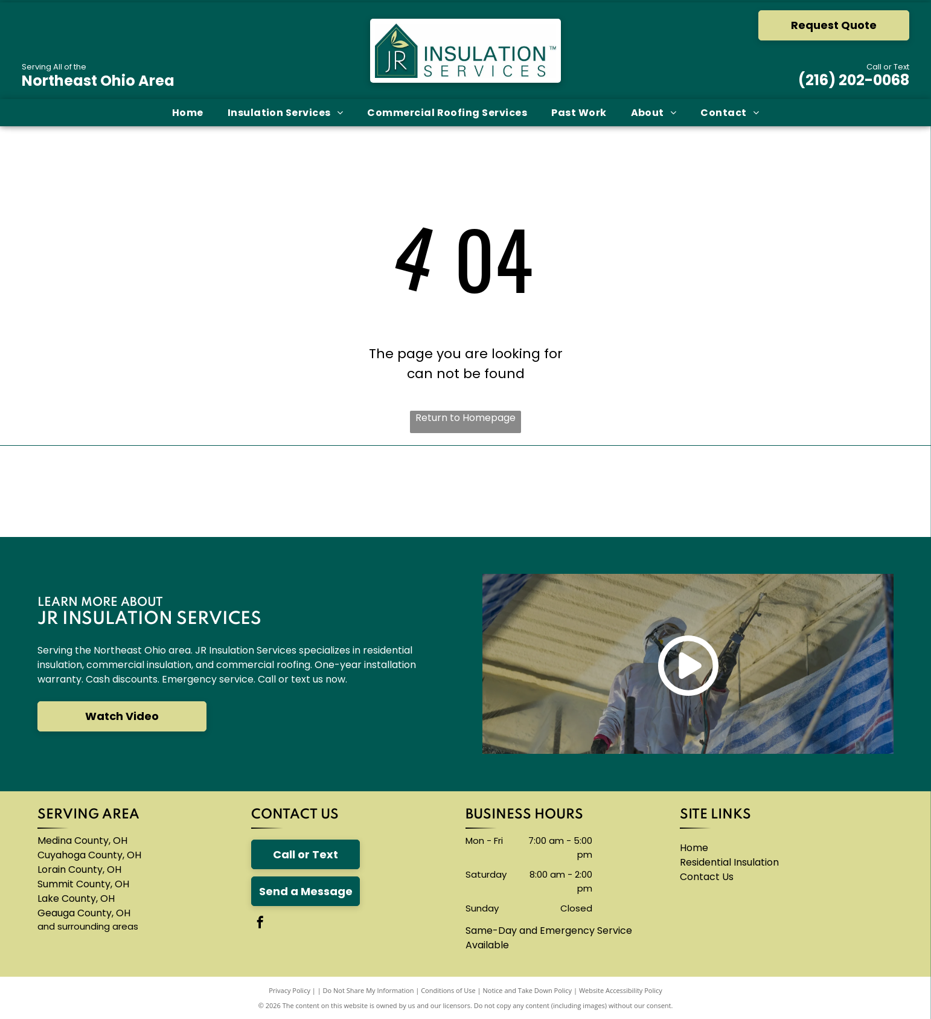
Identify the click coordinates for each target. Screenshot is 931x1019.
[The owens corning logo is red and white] (80, 491)
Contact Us (707, 877)
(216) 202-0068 (853, 80)
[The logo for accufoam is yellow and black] (542, 491)
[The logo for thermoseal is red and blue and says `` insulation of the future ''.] (696, 491)
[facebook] (260, 923)
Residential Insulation (729, 862)
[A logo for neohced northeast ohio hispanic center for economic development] (851, 491)
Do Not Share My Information (368, 990)
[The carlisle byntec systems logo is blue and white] (234, 491)
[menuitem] (188, 112)
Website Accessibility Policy (620, 990)
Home (694, 848)
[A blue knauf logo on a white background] (388, 491)
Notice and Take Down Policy (527, 990)
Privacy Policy (289, 990)
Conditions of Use (448, 990)
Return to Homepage (465, 418)
